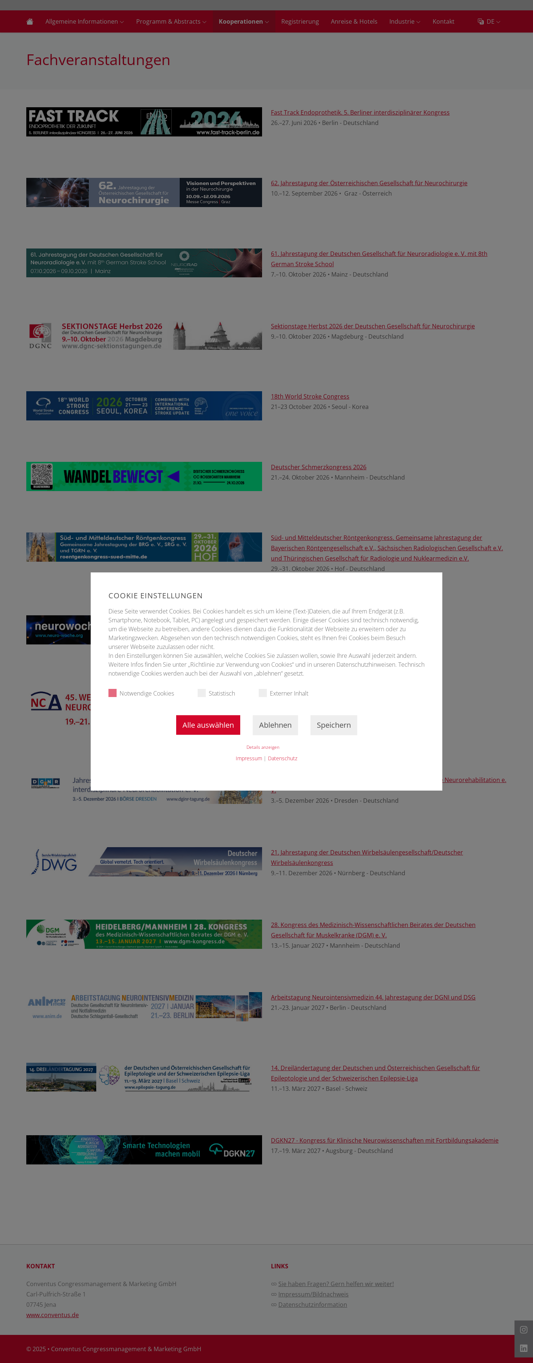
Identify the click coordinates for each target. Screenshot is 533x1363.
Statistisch (216, 693)
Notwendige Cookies (141, 693)
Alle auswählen (208, 725)
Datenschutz (282, 758)
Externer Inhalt (283, 693)
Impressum (249, 758)
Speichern (334, 725)
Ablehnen (275, 725)
